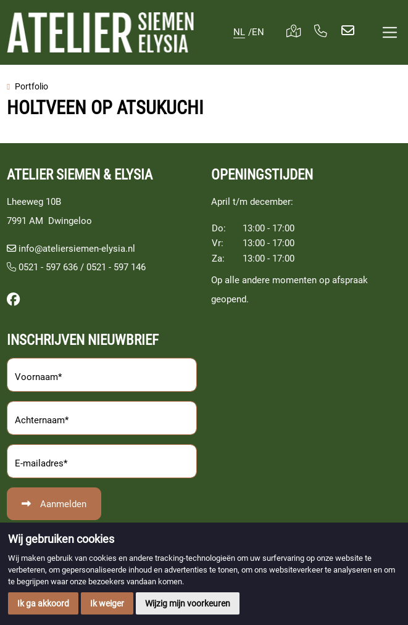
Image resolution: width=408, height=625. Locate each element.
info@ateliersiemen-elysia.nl (77, 248)
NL (239, 32)
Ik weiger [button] (107, 603)
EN (258, 32)
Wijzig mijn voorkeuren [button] (187, 603)
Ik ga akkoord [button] (43, 603)
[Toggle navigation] (390, 32)
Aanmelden (63, 504)
